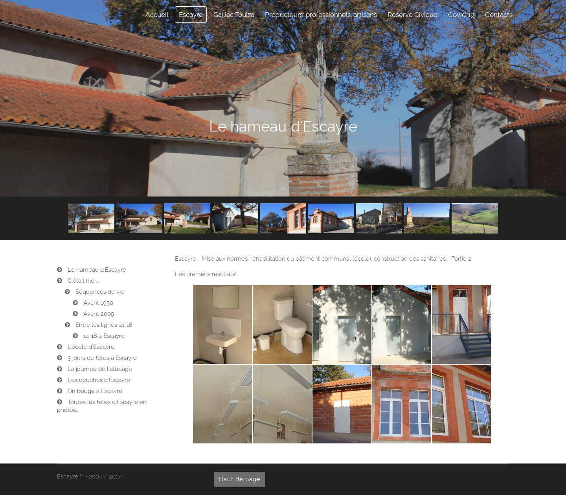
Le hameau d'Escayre (96, 269)
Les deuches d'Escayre (98, 380)
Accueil (156, 15)
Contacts (499, 15)
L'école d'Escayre (90, 346)
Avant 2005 (98, 313)
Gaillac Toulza (233, 15)
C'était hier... (82, 280)
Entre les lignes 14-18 (103, 324)
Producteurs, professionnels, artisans (321, 15)
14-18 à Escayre (103, 335)
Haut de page (240, 479)
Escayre (191, 15)
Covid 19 (461, 15)
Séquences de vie (99, 291)
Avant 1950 (97, 302)
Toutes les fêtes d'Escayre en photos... (102, 406)
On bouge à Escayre (94, 391)
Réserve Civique (412, 15)
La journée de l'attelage (99, 369)
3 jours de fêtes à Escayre (101, 358)
